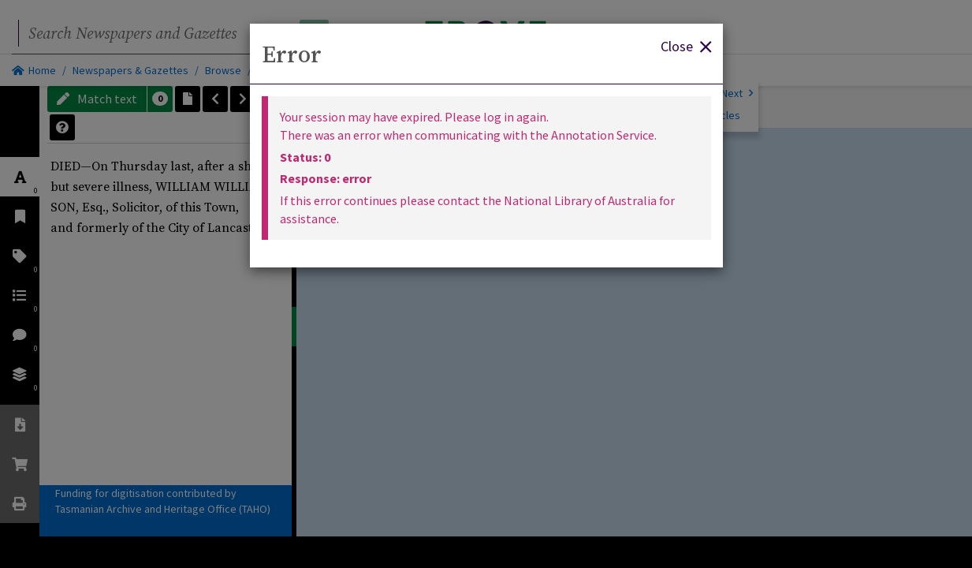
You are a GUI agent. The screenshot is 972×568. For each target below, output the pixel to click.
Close (686, 45)
